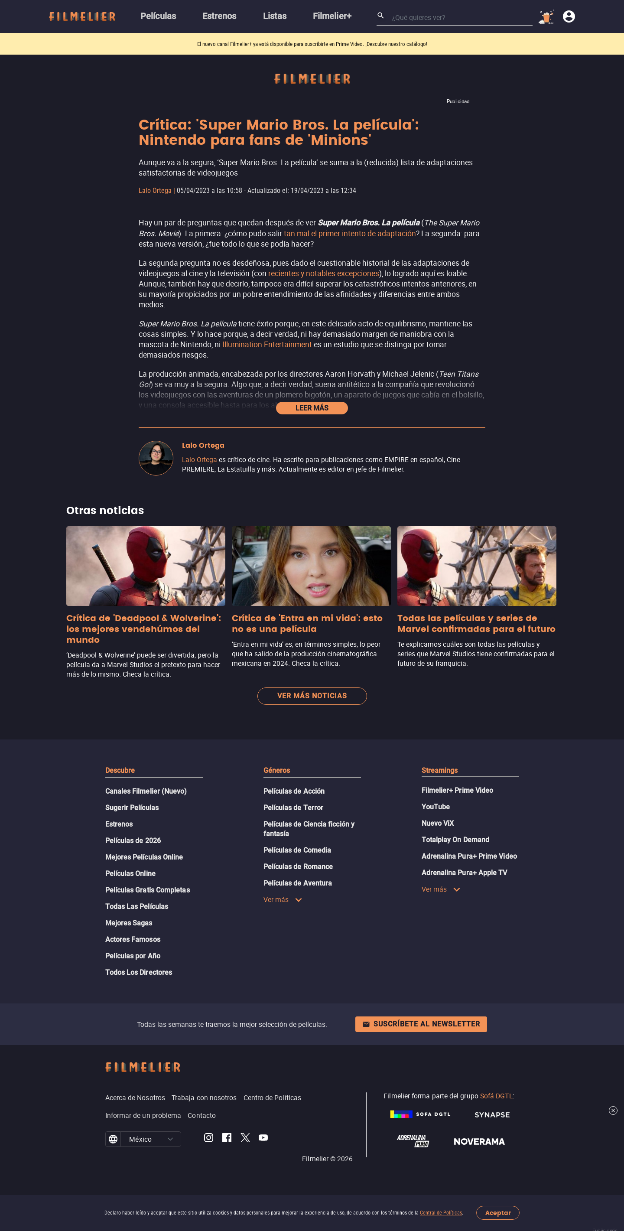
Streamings (440, 770)
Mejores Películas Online (144, 857)
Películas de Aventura (297, 883)
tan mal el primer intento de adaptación (350, 233)
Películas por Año (132, 956)
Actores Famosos (132, 939)
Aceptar (498, 1213)
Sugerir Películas (132, 808)
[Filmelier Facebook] (226, 1139)
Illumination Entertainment (267, 344)
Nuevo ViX (438, 823)
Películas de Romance (298, 867)
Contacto (202, 1115)
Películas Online (130, 874)
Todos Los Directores (138, 972)
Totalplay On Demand (456, 840)
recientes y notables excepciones (323, 273)
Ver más (283, 899)
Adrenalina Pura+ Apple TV (464, 873)
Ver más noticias (312, 696)
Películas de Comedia (297, 850)
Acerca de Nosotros (135, 1097)
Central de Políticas (441, 1213)
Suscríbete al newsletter (421, 1024)
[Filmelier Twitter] (245, 1139)
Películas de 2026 (133, 841)
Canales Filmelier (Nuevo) (146, 791)
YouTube (436, 807)
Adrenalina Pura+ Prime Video (469, 856)
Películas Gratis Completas (147, 890)
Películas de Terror (293, 808)
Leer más (312, 408)
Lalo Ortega (155, 190)
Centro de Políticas (273, 1097)
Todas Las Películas (137, 906)
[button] (170, 1139)
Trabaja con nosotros (204, 1097)
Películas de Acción (294, 791)
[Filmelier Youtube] (263, 1139)
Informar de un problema (143, 1115)
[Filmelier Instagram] (208, 1139)
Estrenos (119, 824)
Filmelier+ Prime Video (458, 790)
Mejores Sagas (129, 923)
